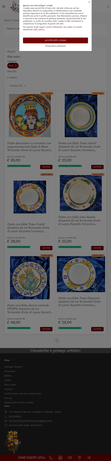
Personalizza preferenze (55, 46)
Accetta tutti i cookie (55, 40)
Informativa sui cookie (62, 27)
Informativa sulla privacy (34, 29)
